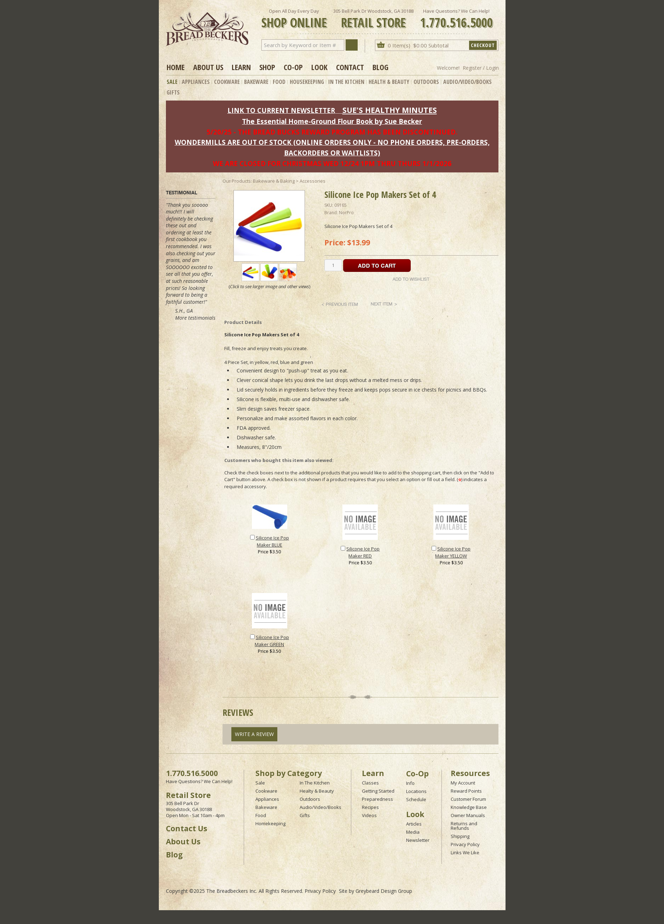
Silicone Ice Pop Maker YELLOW (452, 552)
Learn (241, 67)
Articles (414, 824)
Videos (369, 815)
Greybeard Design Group (384, 891)
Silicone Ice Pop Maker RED (363, 552)
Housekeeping (307, 82)
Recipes (370, 807)
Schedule (416, 799)
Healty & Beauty (317, 791)
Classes (370, 783)
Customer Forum (468, 799)
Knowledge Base (469, 807)
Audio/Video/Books (467, 82)
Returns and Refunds (464, 825)
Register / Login (481, 67)
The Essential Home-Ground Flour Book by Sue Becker (332, 121)
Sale (172, 82)
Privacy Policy (465, 844)
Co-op (293, 67)
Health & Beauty (389, 82)
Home (176, 67)
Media (413, 832)
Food (279, 82)
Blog (380, 67)
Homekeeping (270, 823)
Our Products (237, 181)
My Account (463, 783)
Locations (416, 791)
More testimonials (195, 317)
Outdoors (426, 82)
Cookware (227, 82)
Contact (350, 67)
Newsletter (417, 840)
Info (410, 783)
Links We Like (465, 852)
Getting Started (378, 791)
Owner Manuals (468, 815)
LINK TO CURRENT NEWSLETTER (281, 110)
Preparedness (377, 799)
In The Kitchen (346, 82)
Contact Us (186, 828)
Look (319, 67)
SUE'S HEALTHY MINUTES (389, 110)
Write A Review (254, 734)
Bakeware (256, 82)
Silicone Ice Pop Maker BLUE (272, 541)
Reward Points (466, 791)
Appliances (196, 82)
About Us (208, 67)
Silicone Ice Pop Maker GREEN (272, 641)
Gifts (173, 92)
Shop (267, 67)
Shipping (460, 836)
